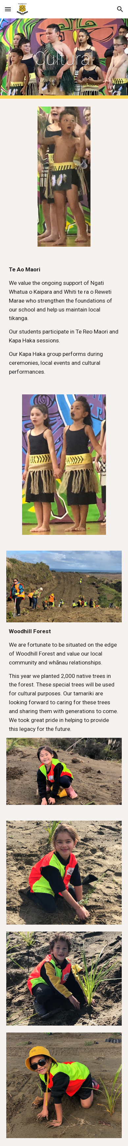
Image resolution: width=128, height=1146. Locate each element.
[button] (8, 9)
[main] (64, 58)
